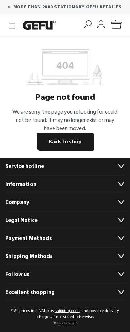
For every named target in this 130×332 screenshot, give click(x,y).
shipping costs (67, 311)
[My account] (101, 24)
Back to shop (65, 142)
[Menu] (11, 25)
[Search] (87, 24)
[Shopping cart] (116, 25)
